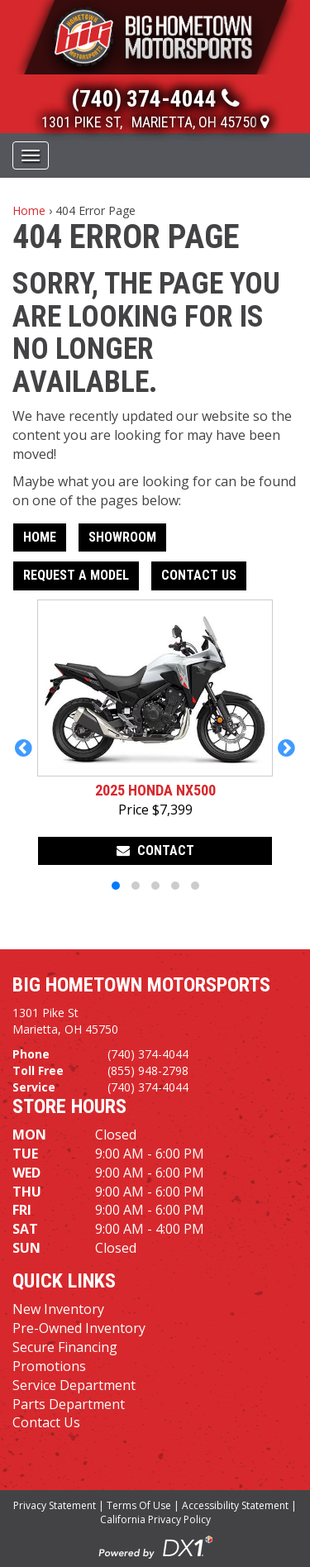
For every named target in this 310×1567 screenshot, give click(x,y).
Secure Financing (64, 1347)
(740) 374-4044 (147, 1054)
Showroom (122, 537)
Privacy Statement (54, 1505)
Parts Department (68, 1404)
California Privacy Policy (155, 1519)
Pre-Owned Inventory (78, 1328)
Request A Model (76, 575)
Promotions (49, 1366)
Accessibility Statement (235, 1505)
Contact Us (198, 575)
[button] (23, 747)
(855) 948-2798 (147, 1070)
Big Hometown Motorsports (141, 984)
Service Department (74, 1385)
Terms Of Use (139, 1505)
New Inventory (58, 1309)
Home (28, 210)
